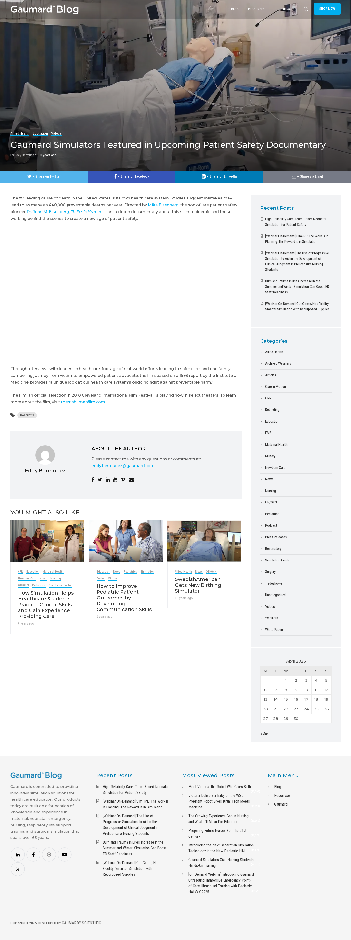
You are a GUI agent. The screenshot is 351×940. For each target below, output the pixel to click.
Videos (56, 133)
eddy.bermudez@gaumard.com (123, 466)
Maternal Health (53, 571)
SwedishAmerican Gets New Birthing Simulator (198, 585)
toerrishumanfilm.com (83, 402)
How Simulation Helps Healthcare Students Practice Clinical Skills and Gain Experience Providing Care (46, 604)
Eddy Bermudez (25, 155)
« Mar (264, 734)
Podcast (271, 525)
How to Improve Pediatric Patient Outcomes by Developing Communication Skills (124, 597)
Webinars (271, 618)
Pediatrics (39, 585)
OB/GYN (23, 585)
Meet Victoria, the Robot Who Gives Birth (219, 786)
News (43, 578)
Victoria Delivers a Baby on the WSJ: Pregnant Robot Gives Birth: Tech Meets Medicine (219, 801)
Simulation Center (60, 585)
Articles (270, 375)
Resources (282, 795)
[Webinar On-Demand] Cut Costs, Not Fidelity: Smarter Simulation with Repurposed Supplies (131, 868)
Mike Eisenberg (163, 205)
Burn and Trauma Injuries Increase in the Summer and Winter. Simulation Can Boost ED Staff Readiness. (297, 286)
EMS (268, 433)
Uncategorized (275, 595)
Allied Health (19, 133)
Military (270, 456)
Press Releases (276, 537)
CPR (20, 571)
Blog (277, 786)
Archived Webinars (278, 363)
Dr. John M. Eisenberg (48, 211)
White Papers (274, 629)
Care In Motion (275, 386)
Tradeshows (274, 583)
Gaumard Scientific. (82, 923)
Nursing (55, 578)
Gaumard (281, 804)
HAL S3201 (27, 415)
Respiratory (273, 548)
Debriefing (272, 410)
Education (40, 133)
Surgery (270, 572)
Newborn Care (27, 578)
